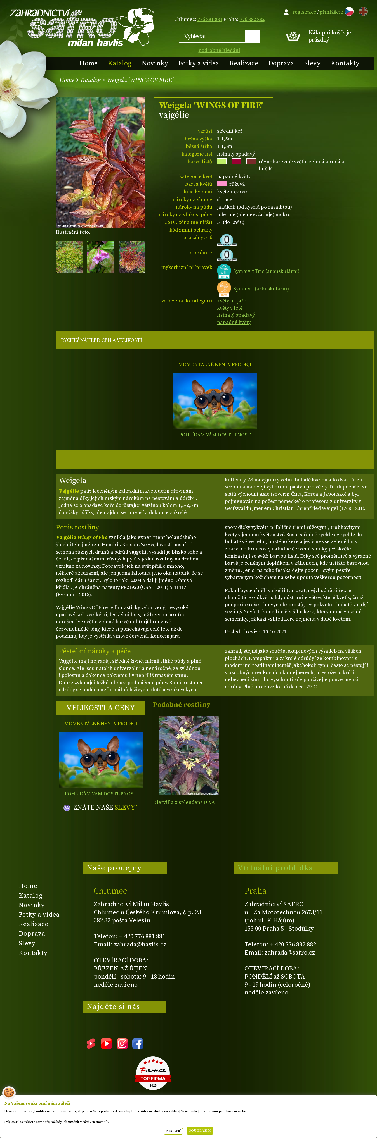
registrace (304, 12)
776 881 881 (209, 19)
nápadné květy (234, 322)
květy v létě (229, 308)
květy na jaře (231, 301)
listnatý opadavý (236, 315)
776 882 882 (252, 19)
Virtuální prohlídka (275, 868)
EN (362, 10)
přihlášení (331, 12)
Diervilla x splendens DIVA (184, 802)
